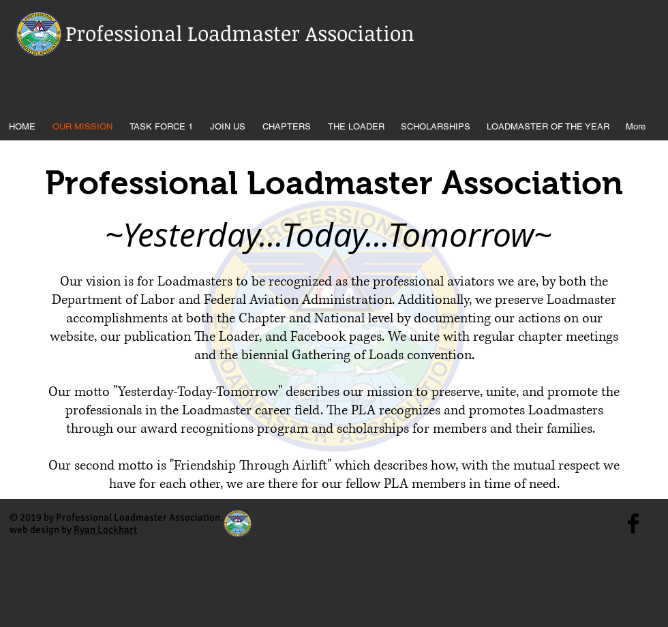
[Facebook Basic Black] (633, 523)
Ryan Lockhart (105, 529)
